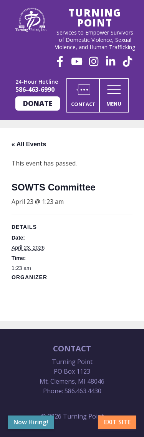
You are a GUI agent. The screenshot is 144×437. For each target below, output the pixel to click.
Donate (37, 103)
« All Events (29, 144)
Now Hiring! (30, 422)
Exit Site (117, 422)
